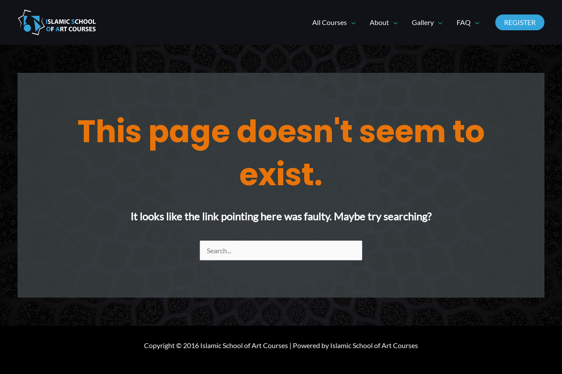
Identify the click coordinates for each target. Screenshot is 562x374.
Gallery (423, 22)
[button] (519, 22)
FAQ (464, 22)
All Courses (329, 22)
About (379, 22)
